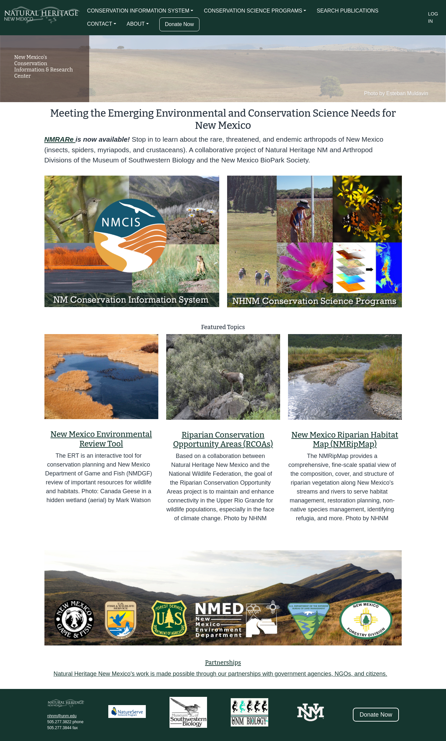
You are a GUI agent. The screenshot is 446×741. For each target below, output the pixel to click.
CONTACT (99, 24)
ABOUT (136, 24)
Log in (433, 17)
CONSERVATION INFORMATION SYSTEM (138, 11)
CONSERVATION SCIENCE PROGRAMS (253, 11)
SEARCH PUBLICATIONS (347, 11)
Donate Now (179, 24)
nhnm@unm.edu (62, 716)
